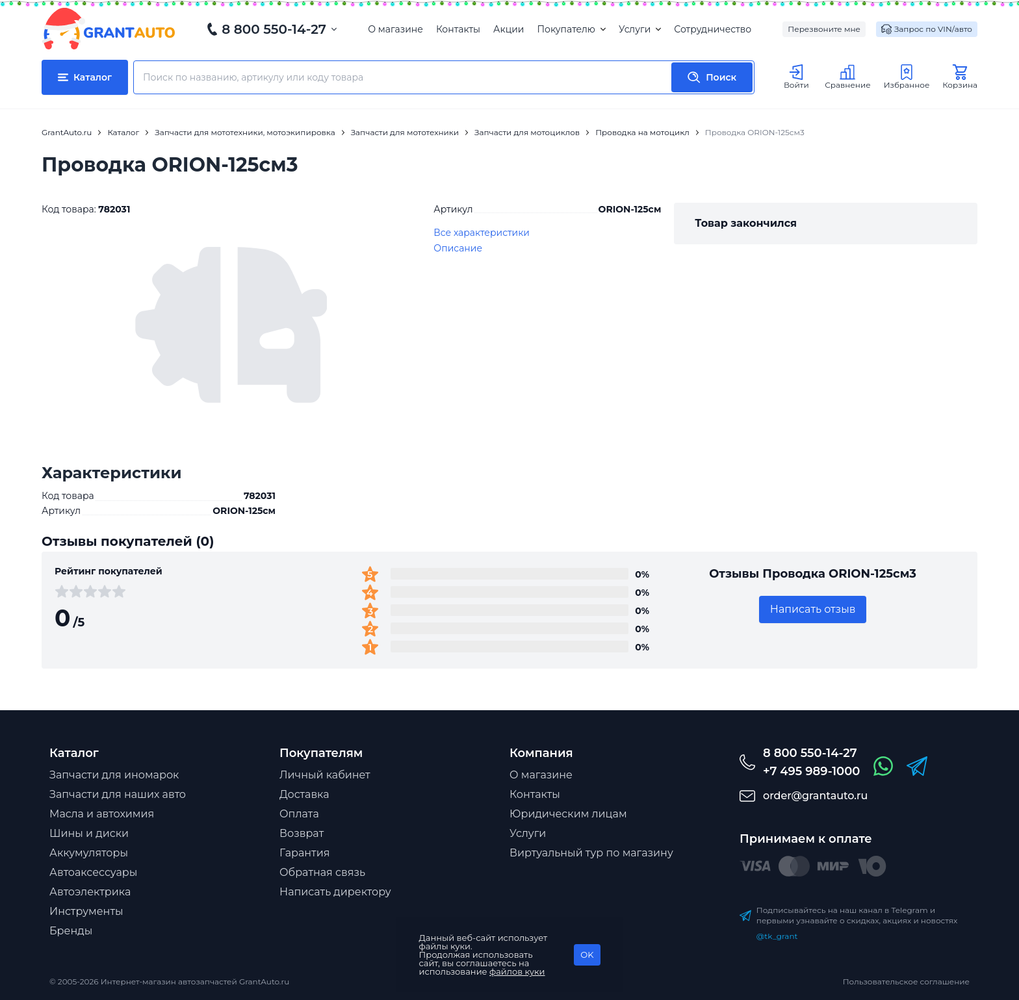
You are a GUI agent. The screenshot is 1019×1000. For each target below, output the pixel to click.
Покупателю (571, 29)
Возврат (301, 833)
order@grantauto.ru (815, 795)
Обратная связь (322, 872)
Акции (508, 29)
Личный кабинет (324, 775)
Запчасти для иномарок (114, 775)
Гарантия (304, 853)
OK (586, 954)
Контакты (458, 29)
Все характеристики (481, 232)
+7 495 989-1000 (811, 771)
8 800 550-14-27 (274, 29)
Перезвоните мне (824, 29)
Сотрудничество (712, 29)
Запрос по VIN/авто (926, 29)
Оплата (299, 814)
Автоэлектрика (90, 892)
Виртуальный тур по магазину (591, 853)
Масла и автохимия (101, 814)
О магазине (395, 29)
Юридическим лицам (568, 814)
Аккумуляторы (88, 853)
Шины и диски (89, 833)
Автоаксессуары (93, 872)
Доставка (304, 794)
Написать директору (335, 892)
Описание (457, 248)
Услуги (640, 29)
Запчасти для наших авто (117, 794)
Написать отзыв (813, 609)
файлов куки (517, 971)
